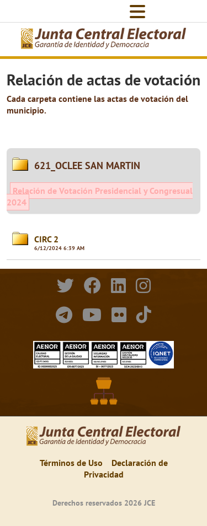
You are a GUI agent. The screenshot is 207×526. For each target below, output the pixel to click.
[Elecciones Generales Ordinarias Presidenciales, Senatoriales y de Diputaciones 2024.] (103, 39)
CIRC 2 (46, 239)
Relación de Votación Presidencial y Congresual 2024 (100, 196)
